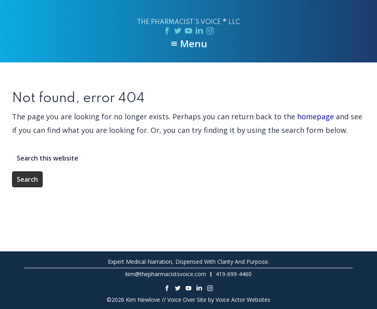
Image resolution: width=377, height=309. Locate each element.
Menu (193, 44)
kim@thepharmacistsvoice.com (165, 274)
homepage (315, 116)
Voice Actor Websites (243, 299)
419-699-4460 (234, 274)
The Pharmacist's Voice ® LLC (188, 22)
